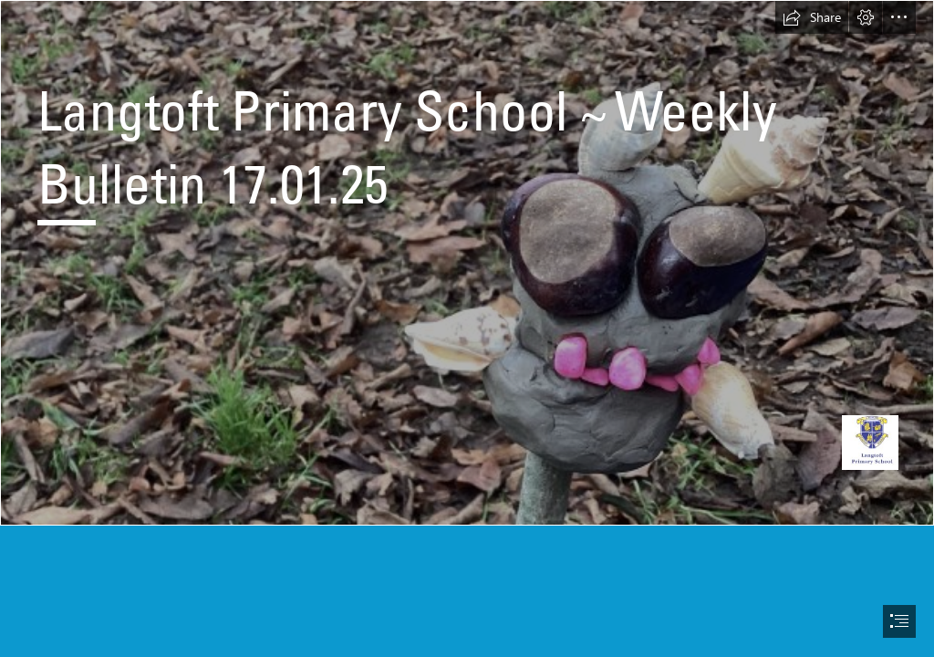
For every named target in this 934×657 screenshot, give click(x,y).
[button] (811, 17)
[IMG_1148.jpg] (467, 263)
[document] (467, 328)
